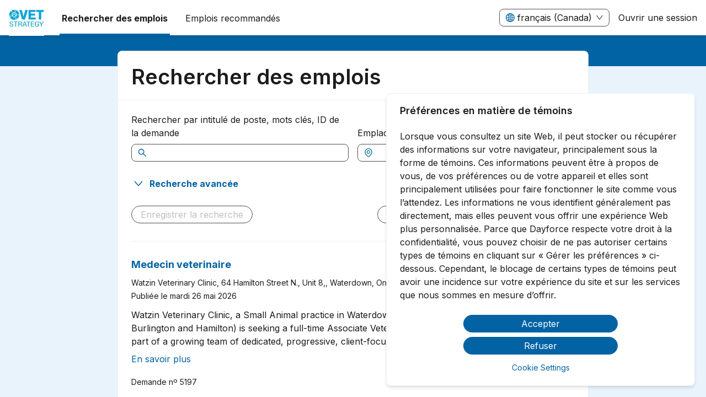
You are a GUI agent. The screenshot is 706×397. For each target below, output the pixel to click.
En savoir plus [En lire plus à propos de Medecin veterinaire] (161, 358)
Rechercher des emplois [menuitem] (115, 18)
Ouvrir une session (657, 17)
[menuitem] (26, 18)
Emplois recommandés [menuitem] (232, 18)
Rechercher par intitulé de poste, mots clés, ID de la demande (235, 126)
